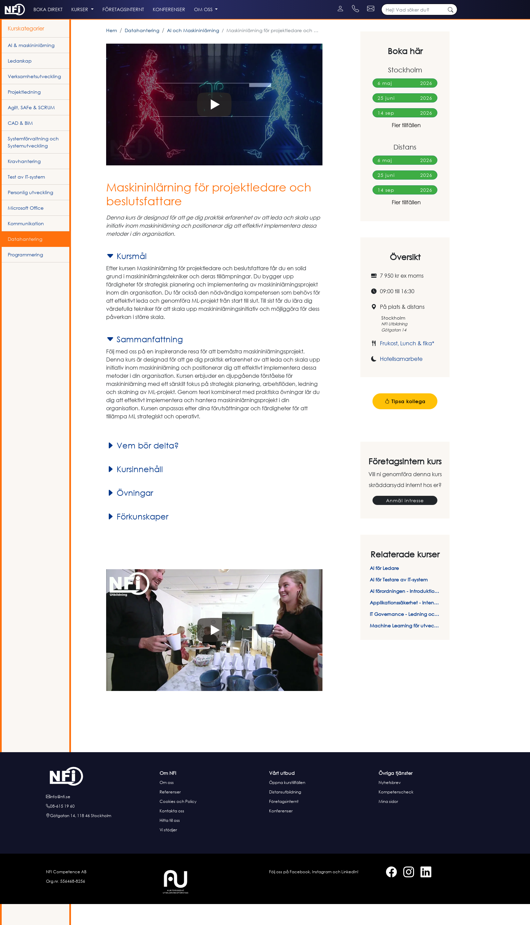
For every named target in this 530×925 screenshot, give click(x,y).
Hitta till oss (170, 841)
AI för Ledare (384, 589)
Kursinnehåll (134, 490)
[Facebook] (7, 3)
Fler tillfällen (405, 146)
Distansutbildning (285, 812)
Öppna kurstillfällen (287, 803)
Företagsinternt (283, 822)
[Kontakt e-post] (445, 3)
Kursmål (126, 277)
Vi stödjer (168, 850)
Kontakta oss (172, 831)
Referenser (170, 812)
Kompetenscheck (396, 812)
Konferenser (281, 831)
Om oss (167, 803)
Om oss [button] (258, 24)
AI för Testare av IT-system (399, 600)
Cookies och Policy (178, 822)
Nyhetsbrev (390, 803)
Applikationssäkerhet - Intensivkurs (405, 623)
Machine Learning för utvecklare (405, 646)
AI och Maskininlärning (193, 51)
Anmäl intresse (405, 521)
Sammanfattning (144, 360)
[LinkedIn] (21, 3)
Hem (111, 51)
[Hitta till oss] (100, 836)
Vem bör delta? (142, 466)
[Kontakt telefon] (404, 3)
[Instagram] (14, 3)
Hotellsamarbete (401, 379)
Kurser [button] (110, 24)
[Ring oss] (100, 827)
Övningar (129, 513)
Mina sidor (388, 822)
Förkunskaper (137, 537)
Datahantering (142, 51)
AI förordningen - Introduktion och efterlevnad (405, 612)
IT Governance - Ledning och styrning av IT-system (405, 635)
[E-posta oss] (100, 818)
